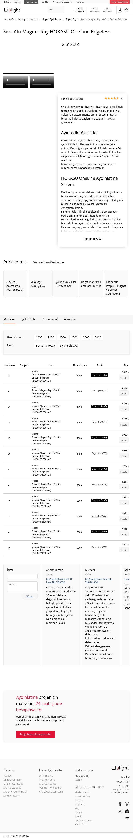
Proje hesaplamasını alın (35, 734)
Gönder (29, 596)
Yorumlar (70, 319)
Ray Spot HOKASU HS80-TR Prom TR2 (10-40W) (59, 581)
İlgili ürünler (29, 319)
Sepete (123, 377)
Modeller (9, 319)
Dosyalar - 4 (50, 319)
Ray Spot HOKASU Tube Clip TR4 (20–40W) (98, 581)
